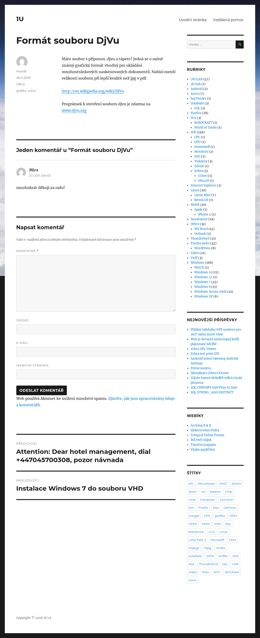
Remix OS (201, 200)
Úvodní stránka (192, 20)
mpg (207, 548)
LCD (212, 532)
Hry (193, 118)
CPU (197, 137)
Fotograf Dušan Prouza (207, 435)
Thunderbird (200, 238)
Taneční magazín (203, 445)
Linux (195, 190)
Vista (205, 572)
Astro (195, 94)
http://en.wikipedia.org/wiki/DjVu (93, 91)
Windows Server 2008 (210, 292)
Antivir (236, 483)
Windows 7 (202, 282)
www (32, 90)
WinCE (199, 267)
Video (195, 253)
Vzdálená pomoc (228, 20)
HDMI (193, 524)
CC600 (202, 176)
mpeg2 (194, 548)
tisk (224, 564)
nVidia (220, 548)
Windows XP (203, 296)
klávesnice (196, 532)
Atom (193, 491)
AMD (223, 483)
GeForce (229, 507)
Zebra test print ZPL (205, 354)
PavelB (21, 71)
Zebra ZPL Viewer (203, 349)
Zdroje (199, 166)
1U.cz (47, 618)
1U (20, 19)
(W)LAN (197, 79)
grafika (21, 90)
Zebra (198, 171)
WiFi (216, 572)
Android (197, 89)
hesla (205, 524)
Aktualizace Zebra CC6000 (210, 373)
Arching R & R (201, 425)
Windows (197, 263)
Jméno (22, 320)
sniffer (223, 556)
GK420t (203, 181)
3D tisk (196, 84)
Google (194, 516)
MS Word (201, 229)
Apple (198, 210)
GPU (197, 142)
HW (193, 132)
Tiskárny (200, 161)
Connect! (226, 499)
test (191, 564)
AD (191, 483)
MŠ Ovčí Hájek (201, 440)
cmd (192, 499)
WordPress (202, 248)
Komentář (27, 251)
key (228, 524)
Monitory (201, 152)
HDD (233, 516)
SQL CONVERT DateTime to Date (214, 387)
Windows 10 (203, 272)
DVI (191, 507)
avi (203, 491)
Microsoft (218, 540)
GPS (207, 516)
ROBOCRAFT (203, 123)
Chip (228, 491)
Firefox (196, 113)
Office (20, 84)
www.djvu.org (74, 110)
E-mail (22, 343)
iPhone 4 (204, 214)
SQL (197, 108)
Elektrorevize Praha (205, 430)
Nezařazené (199, 219)
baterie (215, 491)
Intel (217, 524)
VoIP (194, 258)
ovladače (195, 556)
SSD (197, 156)
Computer (207, 499)
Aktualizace (206, 483)
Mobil (195, 205)
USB (235, 564)
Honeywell (202, 147)
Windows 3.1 (203, 277)
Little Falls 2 (197, 540)
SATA (210, 556)
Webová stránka (32, 365)
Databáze (197, 103)
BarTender (198, 98)
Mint (232, 540)
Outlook (200, 234)
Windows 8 (202, 287)
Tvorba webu (200, 243)
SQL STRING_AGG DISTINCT (212, 392)
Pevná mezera (201, 368)
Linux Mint (202, 195)
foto (216, 507)
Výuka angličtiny (203, 450)
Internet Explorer (203, 185)
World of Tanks (205, 127)
